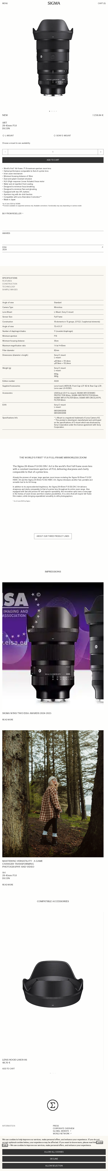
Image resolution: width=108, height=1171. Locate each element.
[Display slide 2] (52, 1073)
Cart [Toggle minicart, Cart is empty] (102, 3)
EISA (4, 247)
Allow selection (54, 1166)
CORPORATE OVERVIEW (63, 1128)
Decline (54, 1159)
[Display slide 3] (54, 1073)
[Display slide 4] (55, 1073)
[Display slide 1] (50, 1073)
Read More (7, 720)
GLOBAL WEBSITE (61, 1131)
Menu (5, 3)
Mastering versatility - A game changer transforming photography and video (22, 864)
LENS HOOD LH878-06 (14, 1059)
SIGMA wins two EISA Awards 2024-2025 (26, 713)
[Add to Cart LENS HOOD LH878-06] (8, 1069)
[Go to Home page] (54, 3)
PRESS (56, 1126)
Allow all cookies (54, 1152)
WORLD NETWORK (61, 1134)
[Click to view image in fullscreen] (53, 58)
